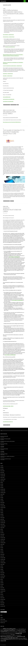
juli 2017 (1, 592)
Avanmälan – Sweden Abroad (7, 75)
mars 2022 (1, 532)
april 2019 (1, 582)
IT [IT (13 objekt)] (12, 635)
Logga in (1, 617)
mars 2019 (1, 584)
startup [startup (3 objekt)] (1, 639)
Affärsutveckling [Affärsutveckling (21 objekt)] (9, 629)
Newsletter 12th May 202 (4, 436)
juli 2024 (1, 495)
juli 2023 (1, 509)
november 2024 (2, 490)
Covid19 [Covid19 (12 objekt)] (3, 631)
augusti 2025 (2, 480)
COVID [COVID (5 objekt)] (23, 630)
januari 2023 (2, 519)
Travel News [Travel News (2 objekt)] (16, 639)
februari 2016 (2, 602)
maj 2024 (1, 499)
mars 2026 (1, 469)
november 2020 (2, 559)
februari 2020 (2, 572)
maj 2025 (1, 485)
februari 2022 (2, 534)
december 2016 (2, 599)
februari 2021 (2, 554)
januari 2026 (2, 472)
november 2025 (2, 475)
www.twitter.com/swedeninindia (8, 101)
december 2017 (2, 589)
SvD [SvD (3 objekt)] (12, 639)
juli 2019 (1, 579)
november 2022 (2, 522)
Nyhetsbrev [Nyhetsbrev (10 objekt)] (21, 636)
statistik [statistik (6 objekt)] (5, 639)
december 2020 (2, 557)
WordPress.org (2, 622)
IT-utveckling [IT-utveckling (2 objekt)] (16, 635)
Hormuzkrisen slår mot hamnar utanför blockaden (7, 441)
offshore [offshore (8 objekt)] (3, 638)
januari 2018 (2, 587)
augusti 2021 (2, 544)
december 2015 (2, 606)
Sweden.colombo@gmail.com (10, 46)
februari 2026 (2, 470)
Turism (4, 8)
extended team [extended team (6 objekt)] (22, 631)
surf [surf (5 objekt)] (9, 639)
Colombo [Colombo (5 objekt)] (19, 630)
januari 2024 (2, 504)
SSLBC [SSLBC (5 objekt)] (25, 638)
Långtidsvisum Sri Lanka (3, 453)
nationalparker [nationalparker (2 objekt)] (15, 636)
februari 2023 (2, 517)
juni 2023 (1, 510)
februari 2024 (2, 502)
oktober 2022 (2, 524)
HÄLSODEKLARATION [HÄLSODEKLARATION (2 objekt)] (3, 635)
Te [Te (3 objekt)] (14, 639)
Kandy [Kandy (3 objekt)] (19, 635)
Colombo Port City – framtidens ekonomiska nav (7, 456)
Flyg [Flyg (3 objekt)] (4, 633)
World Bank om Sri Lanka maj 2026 (5, 438)
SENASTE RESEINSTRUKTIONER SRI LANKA (12, 209)
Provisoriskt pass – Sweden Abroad (8, 36)
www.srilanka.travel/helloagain (14, 256)
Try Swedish (2, 451)
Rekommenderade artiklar (4, 448)
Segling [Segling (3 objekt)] (21, 638)
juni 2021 (1, 547)
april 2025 (1, 487)
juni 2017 (1, 594)
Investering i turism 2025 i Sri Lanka (5, 458)
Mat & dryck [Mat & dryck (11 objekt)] (4, 636)
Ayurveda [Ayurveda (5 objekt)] (21, 629)
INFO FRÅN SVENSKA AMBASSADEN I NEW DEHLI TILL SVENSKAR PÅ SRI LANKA (13, 12)
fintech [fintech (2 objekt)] (1, 633)
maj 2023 (1, 512)
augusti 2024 (2, 494)
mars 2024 (1, 500)
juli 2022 (1, 529)
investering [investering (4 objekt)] (8, 635)
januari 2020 (2, 574)
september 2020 (2, 562)
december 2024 (2, 489)
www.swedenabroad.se (6, 96)
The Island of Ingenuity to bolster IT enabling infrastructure (14, 131)
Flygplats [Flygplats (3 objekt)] (6, 633)
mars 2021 (1, 552)
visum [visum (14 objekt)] (3, 640)
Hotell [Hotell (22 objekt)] (19, 633)
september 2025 (2, 479)
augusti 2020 (2, 564)
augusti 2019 (2, 577)
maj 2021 (1, 549)
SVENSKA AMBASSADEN (7, 104)
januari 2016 (2, 604)
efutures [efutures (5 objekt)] (15, 631)
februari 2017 (2, 597)
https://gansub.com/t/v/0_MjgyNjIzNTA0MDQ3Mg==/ (12, 122)
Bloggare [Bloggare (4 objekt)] (2, 630)
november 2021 (2, 539)
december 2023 (2, 505)
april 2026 (1, 467)
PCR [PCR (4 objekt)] (19, 638)
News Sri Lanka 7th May (3, 443)
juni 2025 (1, 484)
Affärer (4, 206)
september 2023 (2, 507)
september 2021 (2, 542)
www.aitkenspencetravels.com (8, 421)
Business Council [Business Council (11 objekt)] (9, 630)
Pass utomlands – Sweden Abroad (8, 34)
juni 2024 (1, 497)
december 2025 (2, 474)
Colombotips (2, 446)
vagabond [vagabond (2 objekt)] (22, 639)
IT (3, 128)
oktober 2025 (2, 477)
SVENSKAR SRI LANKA (13, 104)
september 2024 (2, 492)
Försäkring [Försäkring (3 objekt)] (10, 633)
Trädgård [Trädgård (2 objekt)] (19, 639)
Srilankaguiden (3, 1)
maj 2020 (1, 569)
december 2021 (2, 537)
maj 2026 (1, 465)
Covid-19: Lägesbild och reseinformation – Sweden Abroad (12, 65)
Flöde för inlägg (2, 619)
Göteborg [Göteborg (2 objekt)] (14, 633)
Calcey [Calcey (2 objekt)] (16, 630)
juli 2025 (1, 482)
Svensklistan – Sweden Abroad (8, 73)
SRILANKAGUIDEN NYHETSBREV (9, 112)
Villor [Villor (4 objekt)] (25, 639)
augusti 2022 (2, 527)
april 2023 (1, 514)
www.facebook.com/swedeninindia (8, 99)
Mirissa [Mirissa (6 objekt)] (11, 636)
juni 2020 (1, 567)
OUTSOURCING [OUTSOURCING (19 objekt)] (12, 638)
